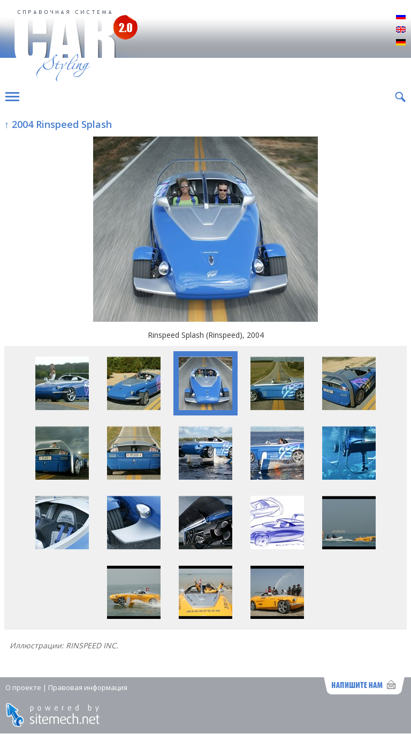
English (401, 30)
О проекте (23, 687)
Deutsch (401, 43)
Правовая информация (87, 687)
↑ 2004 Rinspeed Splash (58, 124)
